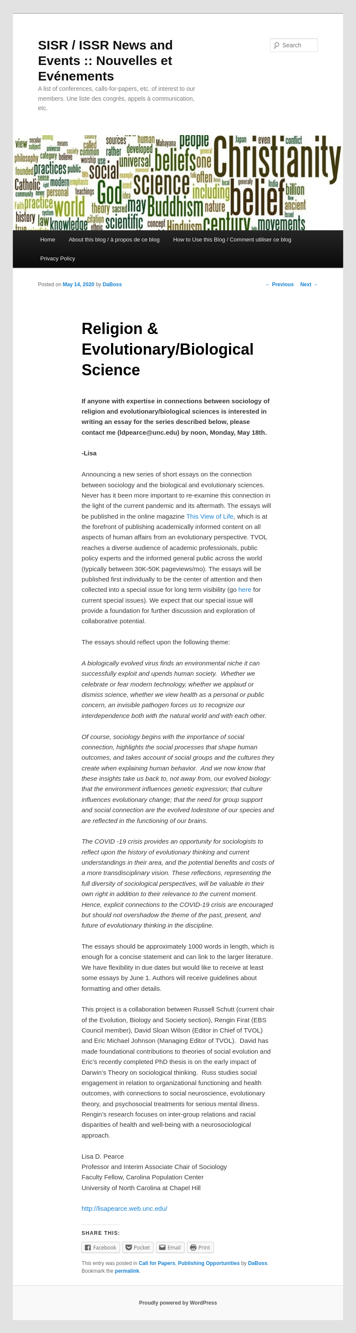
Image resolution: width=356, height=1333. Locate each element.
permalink (127, 1271)
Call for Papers (157, 1263)
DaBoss (112, 284)
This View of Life (210, 516)
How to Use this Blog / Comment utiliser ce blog (232, 239)
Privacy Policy (57, 258)
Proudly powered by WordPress (178, 1303)
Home (47, 239)
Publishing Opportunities (209, 1263)
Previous (279, 284)
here (244, 589)
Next (309, 284)
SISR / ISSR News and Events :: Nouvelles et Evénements (105, 60)
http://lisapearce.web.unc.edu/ (124, 1208)
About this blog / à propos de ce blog (114, 239)
